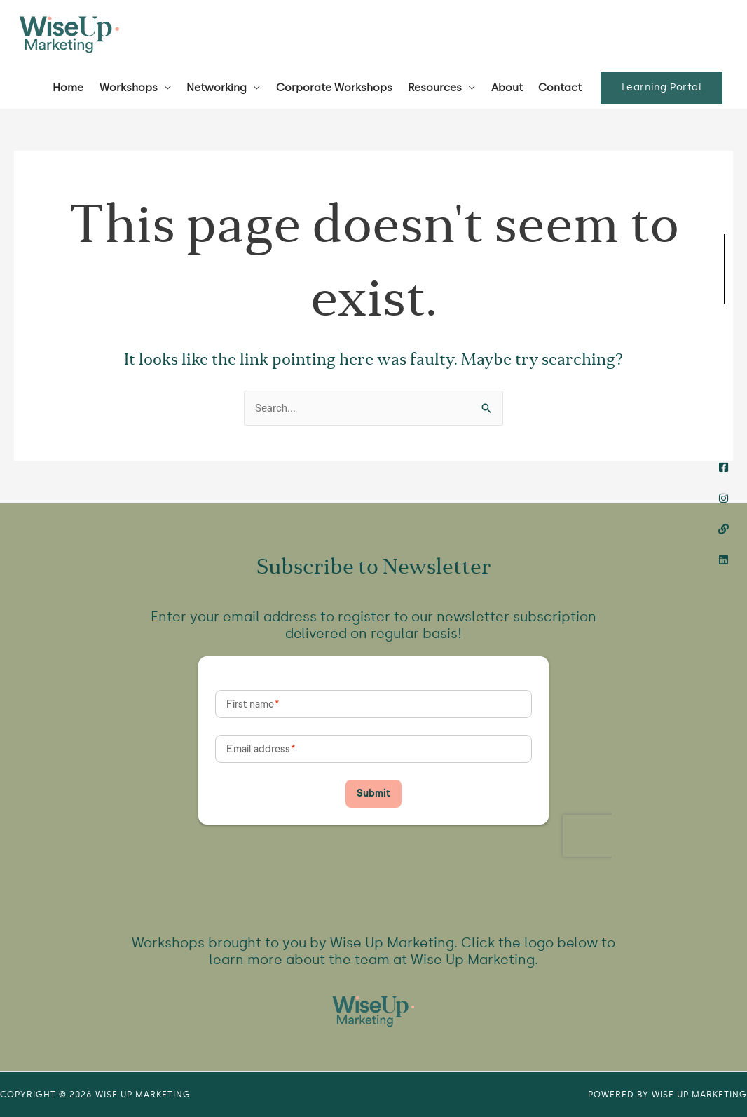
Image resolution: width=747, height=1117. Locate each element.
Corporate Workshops (334, 87)
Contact (560, 87)
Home (68, 87)
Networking (216, 87)
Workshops (129, 87)
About (507, 87)
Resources (435, 87)
